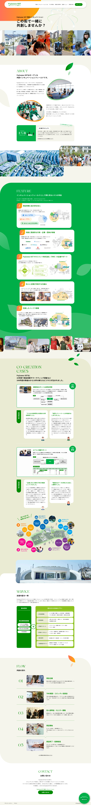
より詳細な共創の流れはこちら (45, 755)
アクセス (15, 803)
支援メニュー (65, 4)
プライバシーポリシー (9, 803)
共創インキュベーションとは (41, 4)
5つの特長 (51, 4)
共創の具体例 (58, 4)
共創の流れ (71, 4)
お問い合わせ (79, 4)
